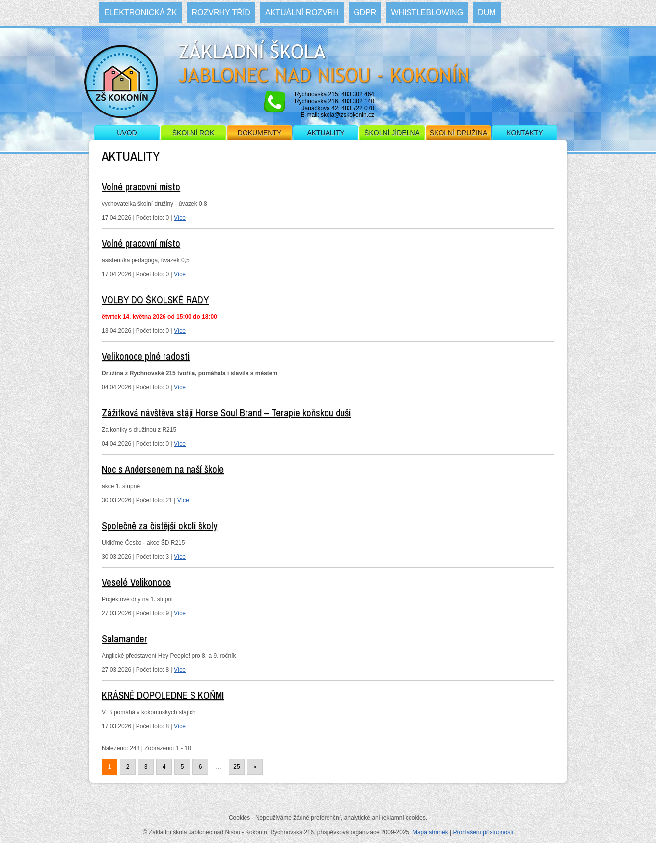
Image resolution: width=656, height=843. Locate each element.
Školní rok (193, 133)
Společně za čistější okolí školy (159, 525)
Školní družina (458, 133)
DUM (486, 12)
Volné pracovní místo (141, 186)
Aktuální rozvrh (302, 12)
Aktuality (325, 133)
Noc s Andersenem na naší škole (163, 469)
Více (180, 217)
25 (236, 766)
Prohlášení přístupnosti (483, 832)
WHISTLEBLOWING (427, 12)
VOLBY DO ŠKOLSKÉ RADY (155, 299)
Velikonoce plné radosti (146, 356)
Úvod (127, 133)
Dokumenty (259, 133)
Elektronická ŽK (140, 12)
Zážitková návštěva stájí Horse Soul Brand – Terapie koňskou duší (226, 412)
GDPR (365, 12)
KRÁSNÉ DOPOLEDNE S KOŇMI (163, 695)
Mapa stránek (430, 832)
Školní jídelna (392, 133)
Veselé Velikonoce (136, 582)
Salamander (124, 638)
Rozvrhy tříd (220, 12)
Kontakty (524, 133)
